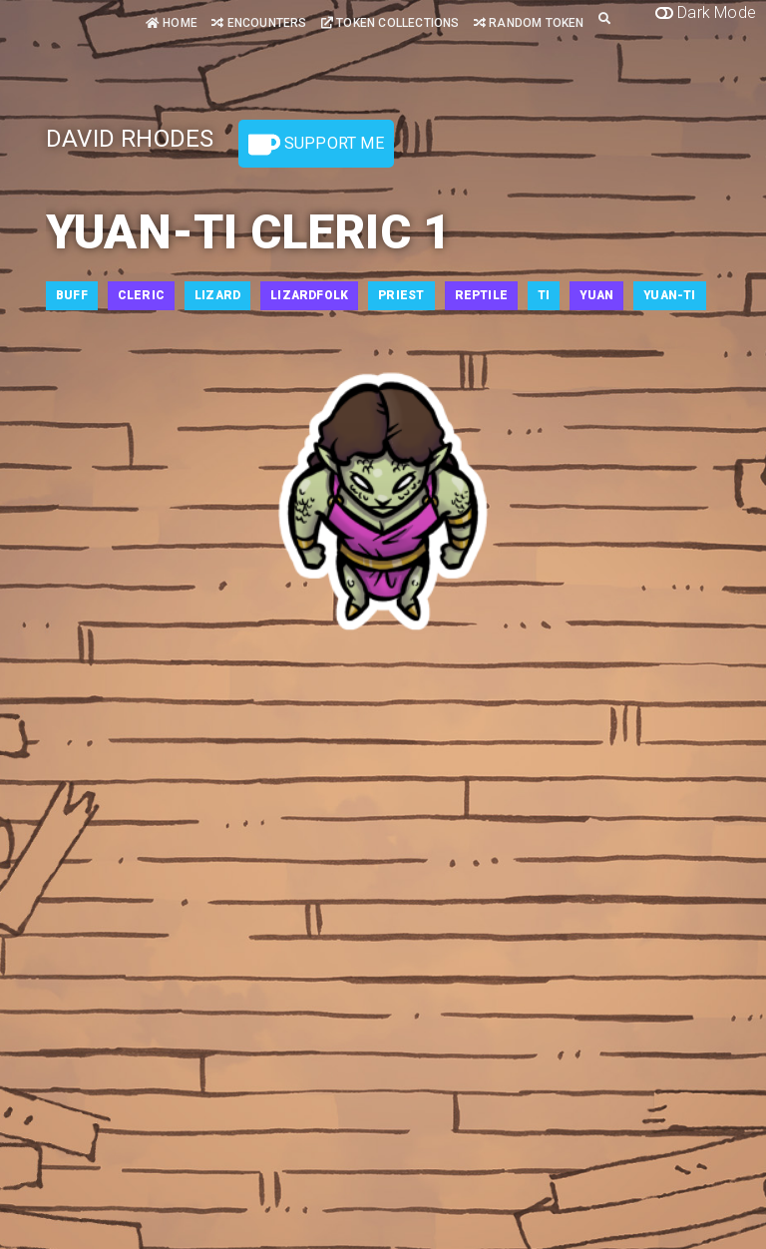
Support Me (316, 145)
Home (171, 23)
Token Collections (390, 23)
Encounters (258, 23)
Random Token (529, 23)
